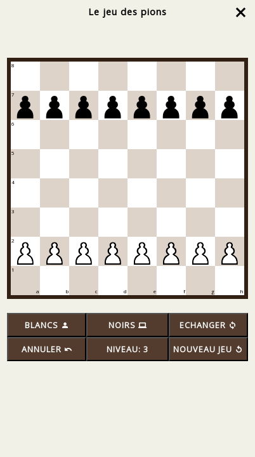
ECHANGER (208, 325)
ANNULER (47, 349)
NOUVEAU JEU (208, 349)
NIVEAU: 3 (127, 349)
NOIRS (127, 325)
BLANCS (47, 325)
